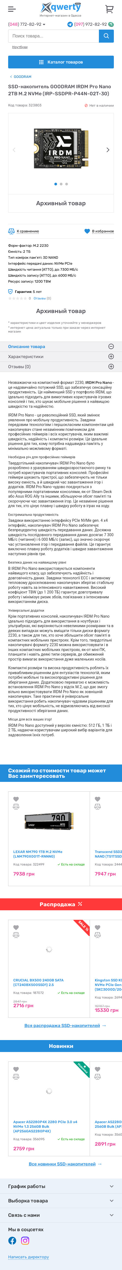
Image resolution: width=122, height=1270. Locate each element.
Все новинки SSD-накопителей (65, 1164)
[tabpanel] (61, 148)
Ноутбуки (19, 47)
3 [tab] (66, 184)
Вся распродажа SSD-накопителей (65, 1025)
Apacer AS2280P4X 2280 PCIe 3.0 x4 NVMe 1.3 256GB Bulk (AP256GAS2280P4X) (45, 1126)
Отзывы (40, 298)
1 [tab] (55, 184)
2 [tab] (61, 184)
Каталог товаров (61, 62)
